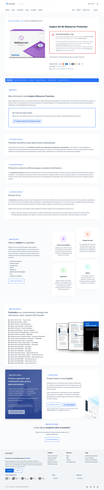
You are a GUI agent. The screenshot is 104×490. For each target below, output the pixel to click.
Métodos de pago (52, 464)
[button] (96, 10)
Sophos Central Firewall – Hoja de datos (21, 326)
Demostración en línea (53, 404)
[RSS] (97, 487)
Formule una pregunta (52, 439)
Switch (13, 10)
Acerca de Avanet (52, 456)
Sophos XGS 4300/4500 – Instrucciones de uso (23, 359)
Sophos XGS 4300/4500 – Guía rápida (20, 346)
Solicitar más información (16, 281)
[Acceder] (91, 4)
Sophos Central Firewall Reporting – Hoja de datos (24, 332)
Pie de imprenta (89, 458)
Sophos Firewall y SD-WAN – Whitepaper (21, 334)
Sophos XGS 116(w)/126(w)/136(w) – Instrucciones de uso (26, 355)
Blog (73, 10)
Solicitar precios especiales (16, 412)
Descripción (9, 80)
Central (40, 10)
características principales (20, 80)
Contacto (9, 470)
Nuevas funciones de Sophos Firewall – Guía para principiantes (27, 336)
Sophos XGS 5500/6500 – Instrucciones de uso (23, 361)
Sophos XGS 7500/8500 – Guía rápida (20, 351)
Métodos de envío (53, 462)
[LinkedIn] (94, 487)
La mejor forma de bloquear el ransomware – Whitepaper (26, 338)
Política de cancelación (91, 462)
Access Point (20, 10)
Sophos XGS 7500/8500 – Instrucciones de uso (23, 363)
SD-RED (27, 10)
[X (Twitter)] (87, 487)
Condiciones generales (91, 456)
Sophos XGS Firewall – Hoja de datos (20, 320)
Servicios (32, 80)
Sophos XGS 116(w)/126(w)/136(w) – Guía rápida (24, 342)
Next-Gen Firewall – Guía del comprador (21, 328)
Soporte (78, 10)
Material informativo (41, 80)
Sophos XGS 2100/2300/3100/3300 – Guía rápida (24, 344)
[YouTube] (90, 487)
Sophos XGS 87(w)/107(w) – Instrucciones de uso (24, 353)
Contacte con (86, 10)
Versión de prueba (52, 80)
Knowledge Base (71, 462)
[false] (87, 478)
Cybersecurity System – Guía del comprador (22, 330)
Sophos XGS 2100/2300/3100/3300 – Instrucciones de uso (26, 357)
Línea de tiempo (52, 458)
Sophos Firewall (61, 66)
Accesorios (33, 10)
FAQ (67, 458)
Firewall (7, 10)
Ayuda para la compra (63, 80)
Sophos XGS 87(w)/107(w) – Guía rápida (21, 340)
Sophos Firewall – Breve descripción (20, 324)
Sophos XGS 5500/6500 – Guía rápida (20, 348)
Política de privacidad (91, 460)
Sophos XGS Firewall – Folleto (18, 322)
